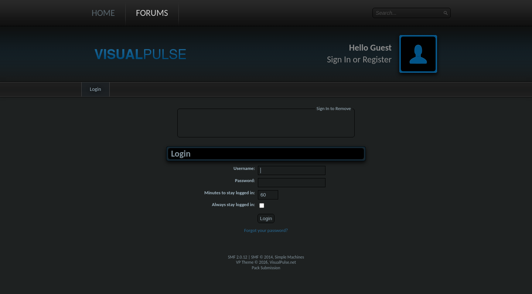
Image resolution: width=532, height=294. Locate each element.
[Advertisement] (266, 124)
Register (377, 59)
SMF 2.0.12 (237, 257)
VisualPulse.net (283, 262)
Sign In (339, 59)
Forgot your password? (266, 230)
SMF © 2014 (262, 257)
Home (103, 12)
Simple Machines (289, 257)
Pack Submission (266, 267)
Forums (152, 12)
